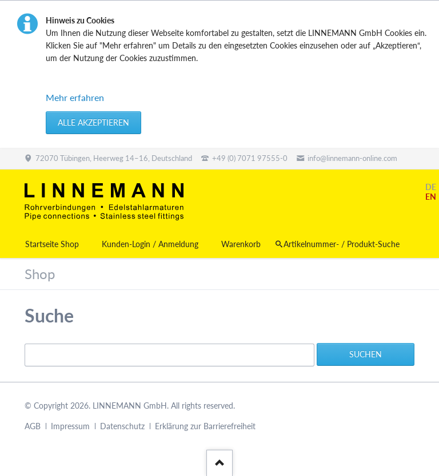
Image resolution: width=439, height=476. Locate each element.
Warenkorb (241, 244)
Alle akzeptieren (93, 122)
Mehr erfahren (75, 97)
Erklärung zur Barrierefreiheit (205, 426)
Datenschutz (122, 426)
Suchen (365, 354)
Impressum (70, 426)
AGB (33, 426)
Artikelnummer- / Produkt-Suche (342, 244)
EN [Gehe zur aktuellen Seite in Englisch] (430, 196)
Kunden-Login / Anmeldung (150, 244)
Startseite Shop (52, 244)
